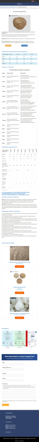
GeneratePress (21, 440)
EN (33, 1)
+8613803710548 (12, 426)
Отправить (24, 45)
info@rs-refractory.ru (10, 438)
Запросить (8, 45)
